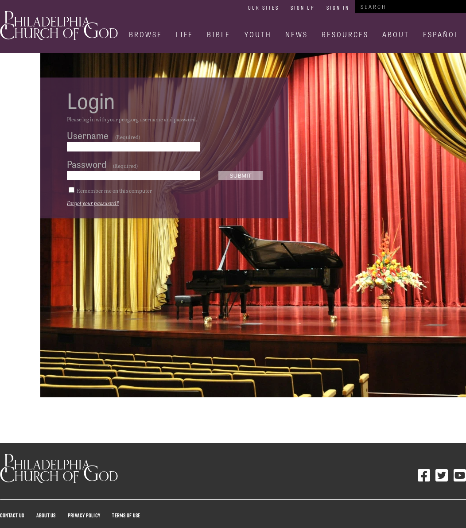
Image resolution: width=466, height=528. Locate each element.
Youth (258, 34)
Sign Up (303, 8)
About (395, 34)
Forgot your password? (93, 202)
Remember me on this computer (114, 190)
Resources (345, 34)
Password (86, 164)
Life (184, 34)
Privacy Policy (84, 515)
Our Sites (263, 8)
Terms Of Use (126, 515)
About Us (46, 515)
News (296, 34)
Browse (145, 34)
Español (441, 34)
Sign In (338, 8)
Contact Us (12, 515)
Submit (240, 175)
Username (88, 135)
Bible (218, 34)
